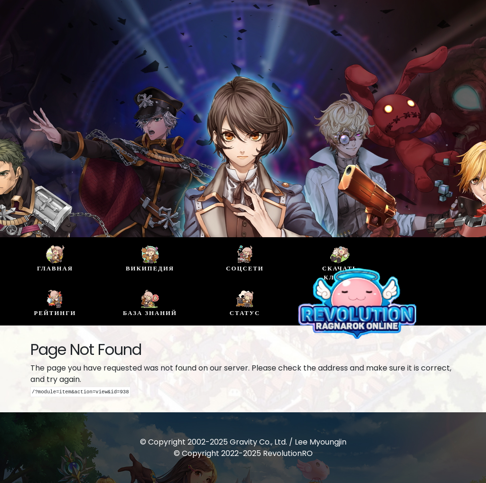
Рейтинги (55, 303)
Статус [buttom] (245, 303)
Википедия (150, 258)
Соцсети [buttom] (244, 258)
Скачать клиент (339, 263)
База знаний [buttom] (150, 303)
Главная (55, 258)
